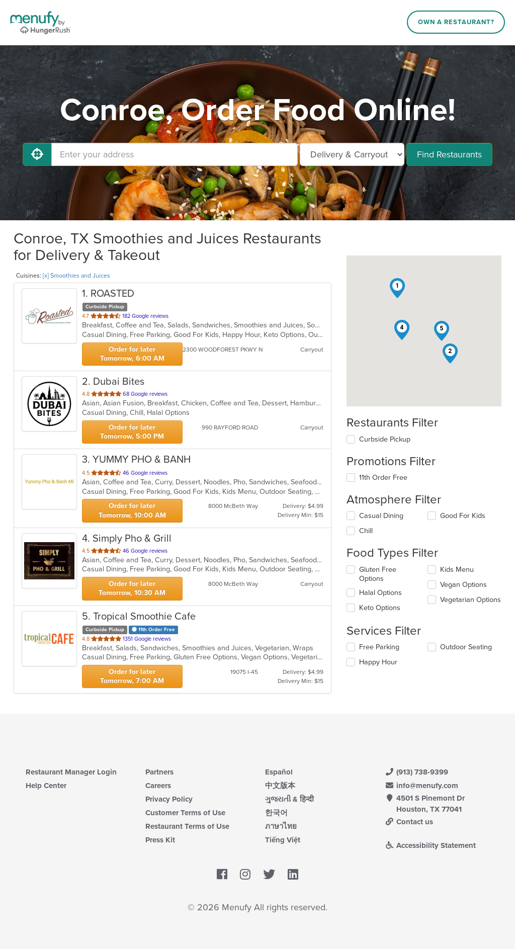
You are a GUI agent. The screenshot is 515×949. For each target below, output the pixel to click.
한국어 (276, 812)
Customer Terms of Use (185, 812)
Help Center (46, 785)
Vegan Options (463, 584)
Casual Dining (381, 515)
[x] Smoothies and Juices (76, 275)
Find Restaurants (449, 154)
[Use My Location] (37, 154)
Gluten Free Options (377, 574)
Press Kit (160, 839)
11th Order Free (383, 477)
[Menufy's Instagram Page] (245, 874)
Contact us (409, 821)
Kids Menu (457, 569)
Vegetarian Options (470, 599)
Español (279, 772)
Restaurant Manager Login (71, 772)
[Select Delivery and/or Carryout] (352, 154)
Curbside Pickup (384, 439)
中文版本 (280, 785)
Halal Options (380, 592)
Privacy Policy (169, 799)
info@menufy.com (421, 785)
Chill (366, 531)
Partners (159, 772)
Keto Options (379, 607)
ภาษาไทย (281, 826)
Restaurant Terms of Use (187, 826)
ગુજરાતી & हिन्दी (289, 799)
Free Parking (379, 647)
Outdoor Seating (466, 647)
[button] (397, 288)
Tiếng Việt (282, 839)
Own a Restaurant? (456, 22)
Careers (158, 785)
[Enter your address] (174, 154)
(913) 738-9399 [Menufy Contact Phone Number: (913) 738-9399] (416, 772)
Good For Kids (462, 515)
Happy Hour (378, 662)
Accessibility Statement (430, 845)
